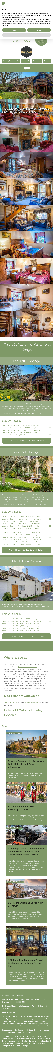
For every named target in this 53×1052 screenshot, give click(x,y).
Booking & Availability (11, 61)
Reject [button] (14, 1043)
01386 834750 (7, 9)
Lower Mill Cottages (32, 703)
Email (15, 14)
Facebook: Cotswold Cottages (12, 16)
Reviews (47, 61)
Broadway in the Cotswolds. (27, 667)
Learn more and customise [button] (26, 1048)
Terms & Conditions (9, 1012)
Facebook (25, 61)
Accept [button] (39, 1043)
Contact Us (37, 61)
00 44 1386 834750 (17, 1002)
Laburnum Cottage (10, 703)
